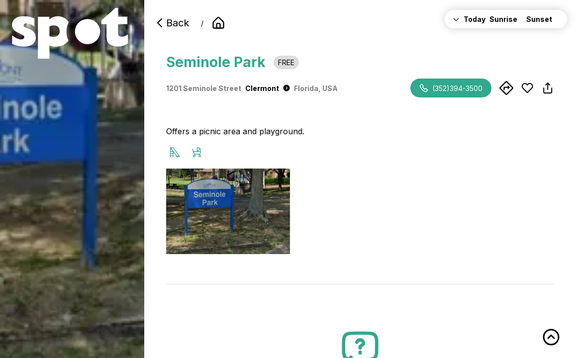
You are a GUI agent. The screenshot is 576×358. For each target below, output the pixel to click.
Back (171, 23)
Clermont (267, 88)
